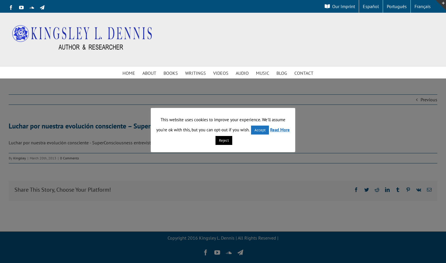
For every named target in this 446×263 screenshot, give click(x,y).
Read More (280, 130)
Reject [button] (224, 140)
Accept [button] (259, 130)
